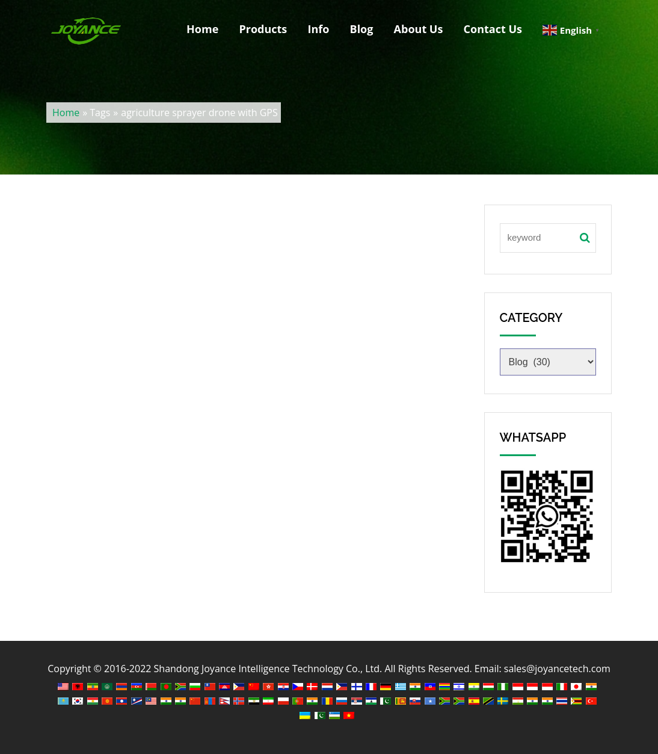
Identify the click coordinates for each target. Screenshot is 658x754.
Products (263, 29)
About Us (418, 29)
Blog (362, 29)
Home (202, 29)
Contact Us (493, 29)
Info (318, 29)
